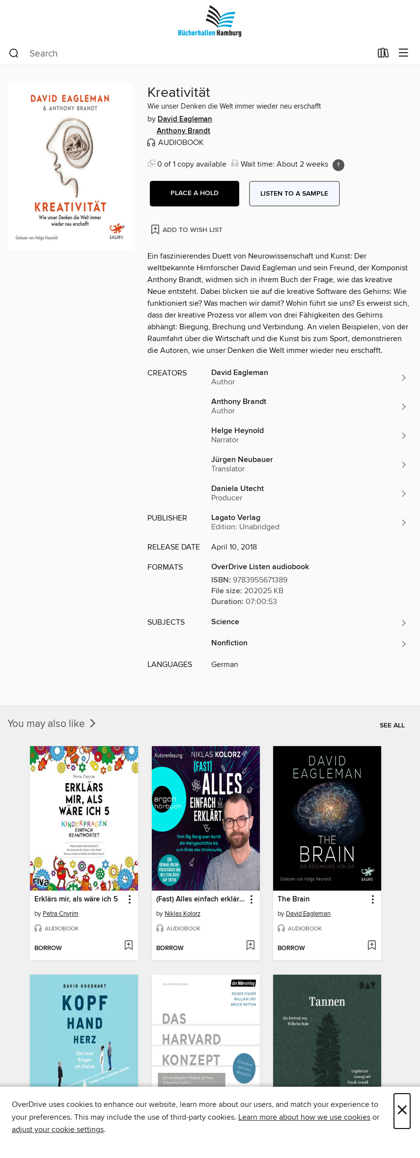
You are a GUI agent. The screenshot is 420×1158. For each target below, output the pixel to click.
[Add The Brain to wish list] (371, 946)
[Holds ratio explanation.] (338, 165)
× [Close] (402, 1111)
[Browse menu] (403, 53)
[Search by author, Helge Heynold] (309, 435)
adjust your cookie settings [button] (58, 1129)
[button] (194, 193)
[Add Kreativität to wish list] (187, 229)
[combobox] (190, 53)
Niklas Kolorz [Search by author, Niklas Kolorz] (182, 914)
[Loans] (383, 55)
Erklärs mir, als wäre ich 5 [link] (76, 899)
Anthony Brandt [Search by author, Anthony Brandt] (183, 131)
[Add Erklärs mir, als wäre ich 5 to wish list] (128, 946)
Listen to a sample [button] (294, 193)
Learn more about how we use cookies (304, 1117)
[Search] (14, 53)
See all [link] (392, 725)
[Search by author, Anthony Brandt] (309, 406)
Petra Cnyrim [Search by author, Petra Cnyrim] (61, 914)
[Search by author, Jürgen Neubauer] (309, 464)
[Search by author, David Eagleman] (309, 377)
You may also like (52, 724)
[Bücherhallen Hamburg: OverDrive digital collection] (210, 21)
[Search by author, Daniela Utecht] (309, 493)
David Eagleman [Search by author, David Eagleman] (185, 119)
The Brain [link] (294, 899)
